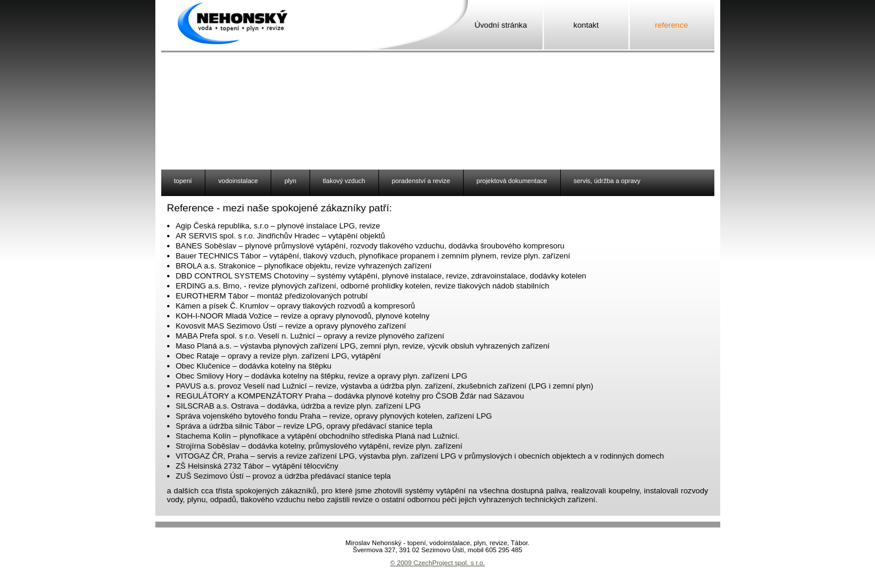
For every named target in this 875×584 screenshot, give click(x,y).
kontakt (586, 25)
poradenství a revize (421, 180)
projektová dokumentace (512, 180)
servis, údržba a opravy (607, 180)
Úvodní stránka (500, 25)
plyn (290, 180)
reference (671, 25)
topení (183, 180)
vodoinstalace (238, 180)
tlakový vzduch (344, 180)
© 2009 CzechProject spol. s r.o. (437, 562)
